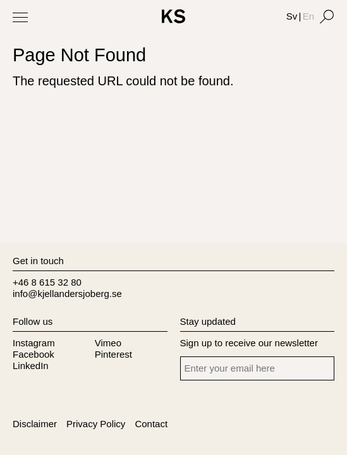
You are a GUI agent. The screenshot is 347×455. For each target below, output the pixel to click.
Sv (292, 16)
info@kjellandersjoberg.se (67, 293)
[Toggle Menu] (20, 17)
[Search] (326, 16)
